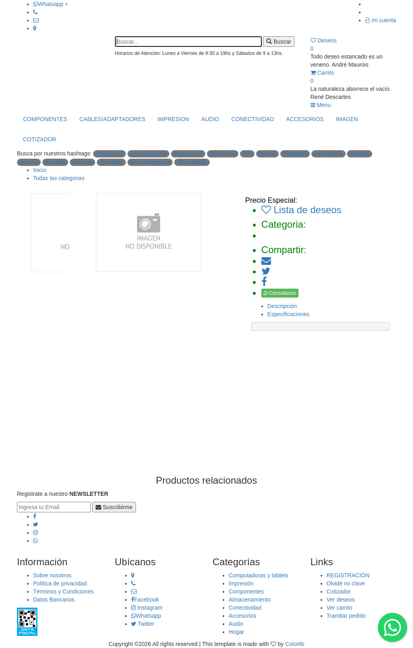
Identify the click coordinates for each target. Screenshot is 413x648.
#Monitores (223, 154)
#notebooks (109, 154)
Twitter (142, 624)
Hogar (236, 632)
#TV (247, 154)
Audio (236, 624)
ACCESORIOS (304, 119)
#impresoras (188, 154)
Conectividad (245, 607)
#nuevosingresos (150, 162)
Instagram (147, 607)
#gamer (267, 154)
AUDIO (210, 119)
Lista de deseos (301, 209)
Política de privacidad (60, 583)
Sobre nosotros (52, 575)
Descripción (282, 306)
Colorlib (294, 644)
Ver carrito (340, 607)
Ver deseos (341, 599)
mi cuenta (380, 20)
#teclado (359, 154)
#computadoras (148, 154)
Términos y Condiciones (63, 591)
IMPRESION (174, 119)
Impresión (241, 583)
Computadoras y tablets (258, 575)
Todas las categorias (59, 178)
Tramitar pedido (346, 615)
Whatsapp (146, 615)
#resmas (82, 162)
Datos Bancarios (54, 599)
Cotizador (339, 591)
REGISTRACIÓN (348, 575)
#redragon (295, 154)
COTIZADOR (39, 139)
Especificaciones (288, 314)
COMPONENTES (45, 119)
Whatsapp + (50, 4)
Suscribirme (114, 507)
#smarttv (55, 162)
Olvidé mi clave (346, 583)
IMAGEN (347, 119)
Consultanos (280, 293)
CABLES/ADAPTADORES (112, 119)
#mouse (29, 162)
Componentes (246, 591)
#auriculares (328, 154)
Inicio (39, 170)
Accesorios (242, 615)
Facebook (145, 599)
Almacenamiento (250, 599)
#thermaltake (192, 162)
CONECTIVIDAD (253, 119)
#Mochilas (111, 162)
